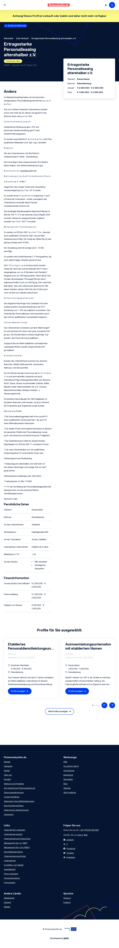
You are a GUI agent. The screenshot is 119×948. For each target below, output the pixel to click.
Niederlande (9, 898)
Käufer (7, 770)
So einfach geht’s (71, 766)
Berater (7, 762)
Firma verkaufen (11, 874)
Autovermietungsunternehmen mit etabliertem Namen (88, 646)
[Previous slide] (104, 705)
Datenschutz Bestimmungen (16, 810)
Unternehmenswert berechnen (17, 838)
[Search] (112, 5)
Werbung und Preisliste (14, 784)
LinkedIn (70, 840)
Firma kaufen (9, 882)
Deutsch (67, 898)
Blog (65, 784)
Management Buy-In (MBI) (15, 843)
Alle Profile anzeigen (58, 711)
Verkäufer (8, 766)
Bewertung (68, 775)
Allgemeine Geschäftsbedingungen (19, 801)
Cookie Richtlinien (11, 797)
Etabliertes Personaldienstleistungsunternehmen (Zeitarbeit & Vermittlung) (31, 646)
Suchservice (68, 770)
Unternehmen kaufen (13, 834)
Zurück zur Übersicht (17, 26)
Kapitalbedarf (10, 869)
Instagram (70, 857)
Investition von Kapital (13, 865)
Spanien (7, 902)
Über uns (8, 775)
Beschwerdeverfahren (13, 805)
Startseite (8, 38)
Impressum (9, 814)
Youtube (70, 853)
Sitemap (67, 788)
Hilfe (65, 762)
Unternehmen (10, 860)
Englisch (67, 902)
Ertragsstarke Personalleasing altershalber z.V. (54, 38)
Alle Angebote (69, 792)
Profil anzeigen (18, 691)
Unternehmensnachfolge (15, 856)
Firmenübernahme (12, 878)
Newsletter (68, 779)
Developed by (59, 938)
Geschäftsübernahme (13, 852)
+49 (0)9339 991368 (89, 830)
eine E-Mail (82, 835)
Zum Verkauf (22, 38)
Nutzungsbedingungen (14, 792)
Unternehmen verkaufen (14, 830)
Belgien (7, 907)
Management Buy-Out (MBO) (17, 847)
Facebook (70, 848)
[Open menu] (5, 5)
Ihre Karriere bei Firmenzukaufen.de (19, 788)
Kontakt (7, 779)
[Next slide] (112, 705)
